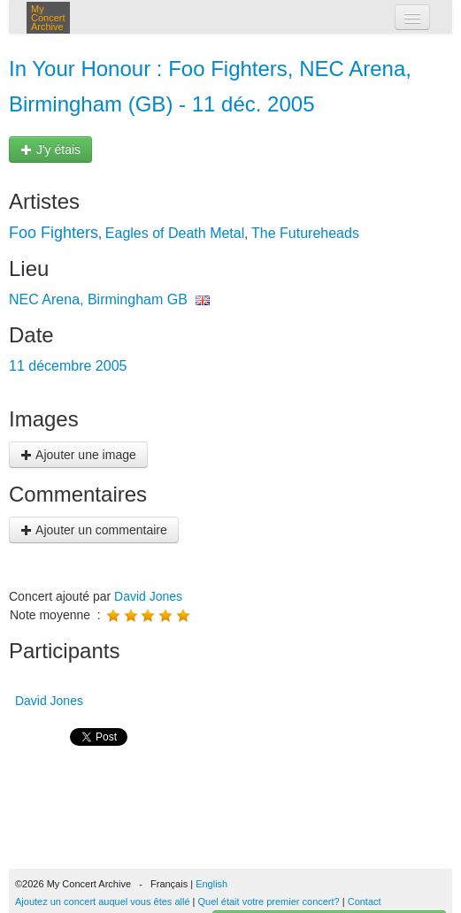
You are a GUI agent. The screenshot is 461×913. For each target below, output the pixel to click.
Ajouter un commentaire (93, 530)
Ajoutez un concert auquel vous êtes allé (102, 901)
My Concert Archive (48, 18)
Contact (364, 901)
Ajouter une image (78, 455)
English (211, 883)
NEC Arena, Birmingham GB (98, 299)
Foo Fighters (53, 233)
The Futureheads (305, 233)
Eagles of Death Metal (174, 233)
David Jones (148, 596)
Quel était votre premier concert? (269, 901)
